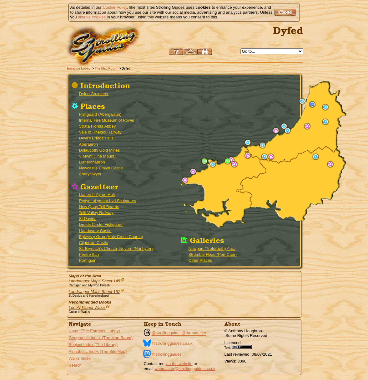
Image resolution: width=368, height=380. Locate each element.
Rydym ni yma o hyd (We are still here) (307, 126)
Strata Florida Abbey (97, 126)
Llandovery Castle (95, 230)
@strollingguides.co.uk (172, 343)
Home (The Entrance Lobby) (94, 331)
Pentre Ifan (89, 254)
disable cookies (92, 17)
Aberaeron (88, 144)
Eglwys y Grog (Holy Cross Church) (111, 236)
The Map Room (106, 68)
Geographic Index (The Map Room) (101, 337)
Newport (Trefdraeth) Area (212, 248)
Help (176, 51)
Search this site (205, 51)
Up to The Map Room (190, 51)
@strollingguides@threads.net (179, 332)
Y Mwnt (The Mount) (97, 156)
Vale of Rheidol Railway (100, 132)
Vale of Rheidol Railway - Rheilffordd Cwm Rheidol (312, 104)
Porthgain (88, 260)
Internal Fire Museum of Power (107, 120)
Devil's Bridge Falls (96, 138)
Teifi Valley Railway (96, 212)
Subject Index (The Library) (93, 344)
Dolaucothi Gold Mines (99, 150)
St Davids (88, 218)
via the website (179, 363)
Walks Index (80, 358)
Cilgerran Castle (93, 242)
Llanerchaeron (92, 162)
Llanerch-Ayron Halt (97, 194)
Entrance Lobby (79, 68)
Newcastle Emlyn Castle (101, 168)
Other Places (200, 260)
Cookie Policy (115, 7)
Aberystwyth (90, 174)
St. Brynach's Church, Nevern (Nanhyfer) (116, 248)
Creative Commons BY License (244, 347)
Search (75, 365)
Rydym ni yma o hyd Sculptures (107, 200)
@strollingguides (167, 354)
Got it (286, 12)
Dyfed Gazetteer (94, 93)
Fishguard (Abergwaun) (100, 114)
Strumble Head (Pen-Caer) (213, 254)
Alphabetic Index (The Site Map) (98, 351)
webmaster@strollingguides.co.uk (184, 368)
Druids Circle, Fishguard (101, 224)
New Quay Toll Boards (99, 206)
